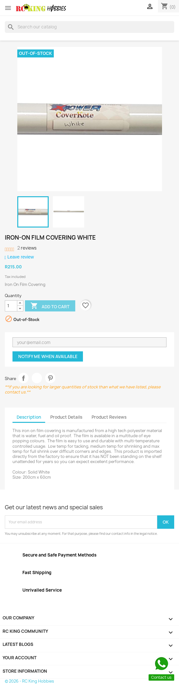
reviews (27, 248)
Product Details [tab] (66, 417)
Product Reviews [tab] (109, 417)
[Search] (89, 27)
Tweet (37, 378)
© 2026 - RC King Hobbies (29, 681)
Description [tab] (29, 417)
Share (23, 378)
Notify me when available (47, 356)
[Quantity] (11, 306)
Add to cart (49, 306)
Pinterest (50, 378)
